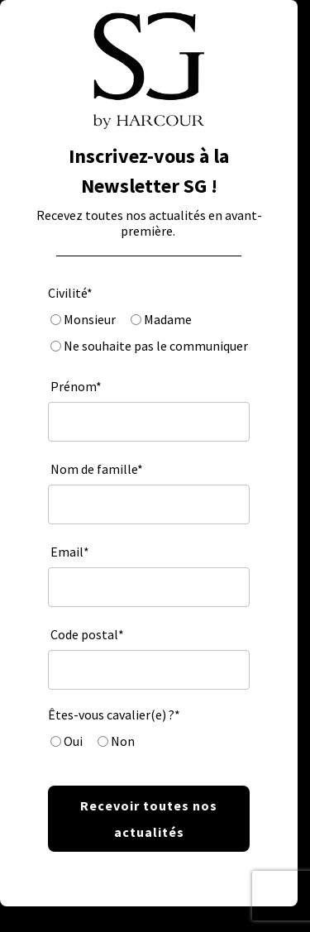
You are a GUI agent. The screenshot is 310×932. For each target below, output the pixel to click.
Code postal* (87, 634)
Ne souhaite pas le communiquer (154, 345)
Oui (72, 741)
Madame (166, 319)
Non (121, 741)
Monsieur (88, 319)
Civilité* (70, 292)
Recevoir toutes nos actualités (148, 818)
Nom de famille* (96, 469)
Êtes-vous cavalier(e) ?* (114, 714)
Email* (69, 551)
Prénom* (76, 386)
